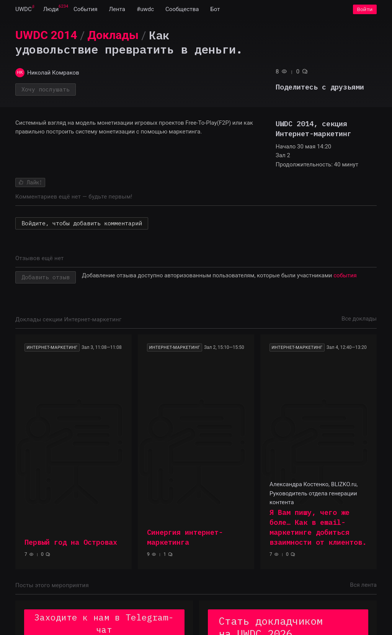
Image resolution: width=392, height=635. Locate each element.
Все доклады (359, 321)
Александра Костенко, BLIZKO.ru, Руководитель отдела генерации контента (314, 496)
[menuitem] (23, 11)
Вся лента (363, 587)
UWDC (23, 10)
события (344, 278)
